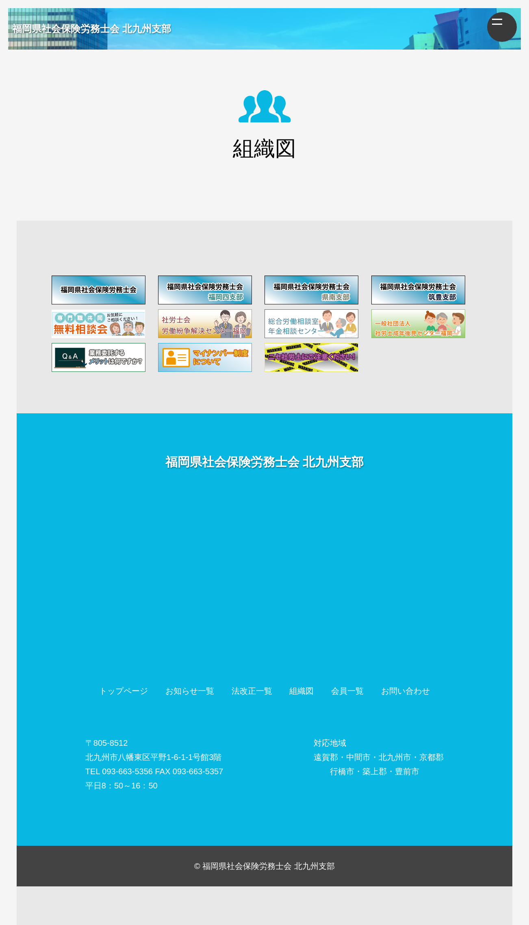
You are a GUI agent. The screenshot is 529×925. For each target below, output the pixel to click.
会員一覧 (347, 690)
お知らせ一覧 (189, 690)
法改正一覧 (252, 690)
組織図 (301, 690)
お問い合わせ (405, 690)
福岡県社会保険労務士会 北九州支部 (91, 28)
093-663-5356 (127, 771)
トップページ (123, 690)
